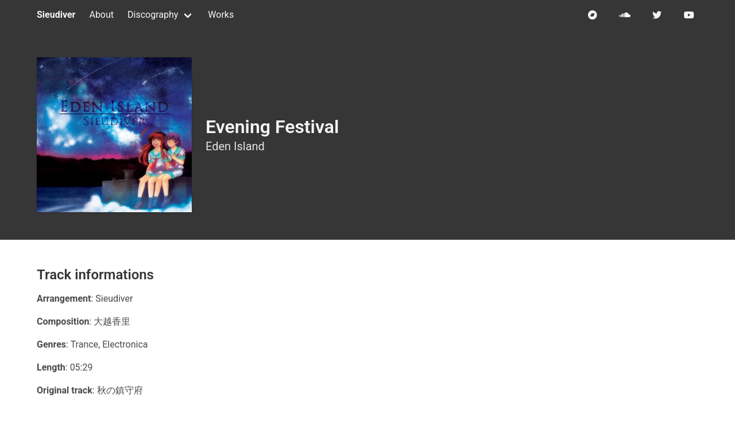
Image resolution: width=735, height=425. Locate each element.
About (101, 14)
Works (221, 14)
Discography (152, 14)
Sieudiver (56, 14)
